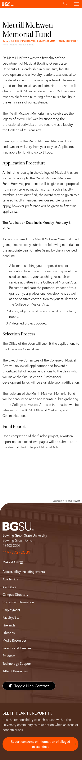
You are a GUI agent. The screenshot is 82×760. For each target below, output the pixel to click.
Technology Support (17, 663)
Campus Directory (15, 594)
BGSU (5, 40)
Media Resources (15, 640)
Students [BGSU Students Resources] (9, 655)
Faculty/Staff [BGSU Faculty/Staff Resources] (12, 617)
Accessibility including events (24, 571)
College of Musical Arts (23, 40)
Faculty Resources (67, 40)
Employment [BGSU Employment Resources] (11, 610)
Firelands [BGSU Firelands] (9, 625)
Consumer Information (18, 602)
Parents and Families (17, 648)
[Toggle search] (65, 4)
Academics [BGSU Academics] (10, 579)
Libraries (9, 632)
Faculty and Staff (46, 40)
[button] (29, 4)
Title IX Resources (15, 671)
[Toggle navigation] (76, 4)
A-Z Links (9, 587)
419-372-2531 (16, 552)
